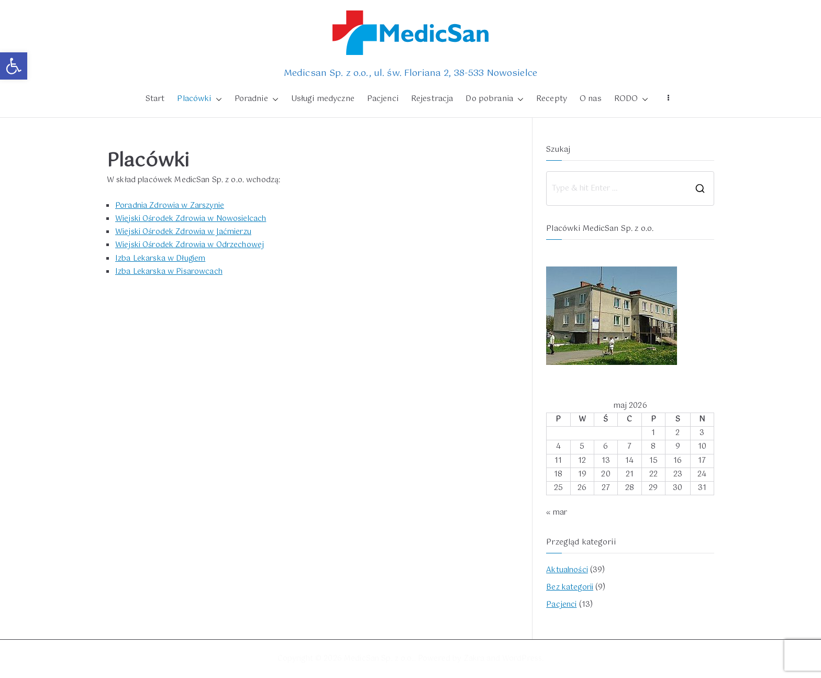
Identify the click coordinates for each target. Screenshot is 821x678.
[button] (13, 66)
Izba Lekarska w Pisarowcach (169, 271)
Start (155, 99)
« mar (556, 512)
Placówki (199, 99)
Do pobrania (494, 99)
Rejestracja (432, 99)
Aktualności (567, 570)
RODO (631, 99)
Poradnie (257, 99)
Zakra (474, 658)
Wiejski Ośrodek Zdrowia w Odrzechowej (189, 245)
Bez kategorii (569, 587)
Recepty (551, 99)
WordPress (522, 658)
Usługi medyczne (322, 99)
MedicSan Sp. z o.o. (379, 658)
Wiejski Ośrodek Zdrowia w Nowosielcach (190, 219)
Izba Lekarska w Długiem (160, 258)
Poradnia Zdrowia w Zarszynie (169, 205)
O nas (591, 99)
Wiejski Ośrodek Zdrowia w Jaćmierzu (183, 232)
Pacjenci (382, 99)
